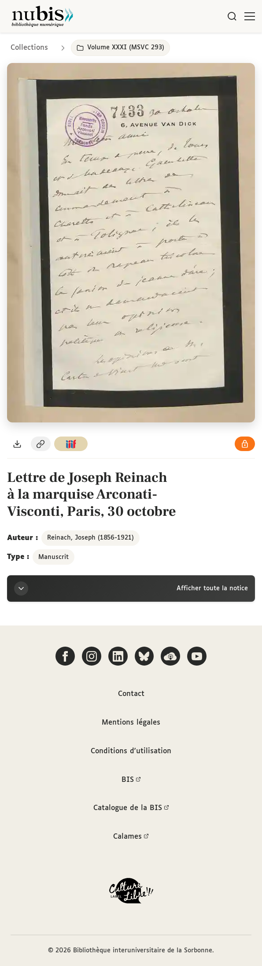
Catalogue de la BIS (131, 808)
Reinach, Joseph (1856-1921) (90, 538)
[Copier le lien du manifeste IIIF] (71, 444)
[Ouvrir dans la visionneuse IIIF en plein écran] (131, 242)
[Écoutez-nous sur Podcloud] (171, 654)
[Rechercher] (232, 16)
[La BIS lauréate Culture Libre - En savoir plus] (131, 892)
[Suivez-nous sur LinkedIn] (118, 654)
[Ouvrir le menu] (249, 16)
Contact (131, 692)
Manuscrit (53, 557)
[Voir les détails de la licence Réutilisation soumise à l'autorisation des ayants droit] (245, 444)
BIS (131, 779)
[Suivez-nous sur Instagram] (91, 654)
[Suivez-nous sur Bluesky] (144, 654)
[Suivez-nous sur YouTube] (197, 654)
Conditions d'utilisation (131, 750)
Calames (131, 837)
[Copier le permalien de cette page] (41, 444)
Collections (29, 48)
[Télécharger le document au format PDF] (17, 444)
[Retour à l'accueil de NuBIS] (42, 16)
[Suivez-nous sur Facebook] (65, 654)
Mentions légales (131, 721)
